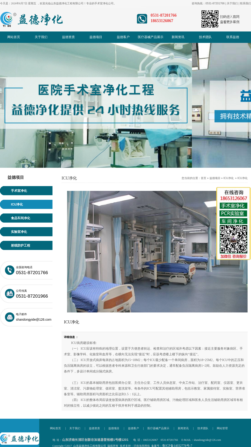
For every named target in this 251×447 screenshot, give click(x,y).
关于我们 (232, 3)
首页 (203, 178)
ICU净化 (228, 178)
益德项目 (95, 37)
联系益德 (232, 37)
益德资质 (68, 37)
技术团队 (205, 37)
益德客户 (123, 37)
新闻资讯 (178, 37)
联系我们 (245, 3)
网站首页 (13, 37)
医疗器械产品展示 (150, 37)
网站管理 (222, 428)
